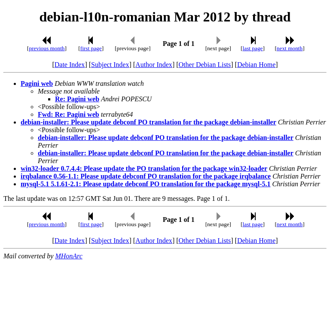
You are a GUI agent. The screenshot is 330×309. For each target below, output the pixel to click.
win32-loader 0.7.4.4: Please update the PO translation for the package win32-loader (144, 168)
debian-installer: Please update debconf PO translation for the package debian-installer (148, 122)
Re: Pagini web (77, 99)
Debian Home (256, 64)
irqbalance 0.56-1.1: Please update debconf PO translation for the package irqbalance (146, 176)
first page (91, 48)
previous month (46, 48)
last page (253, 48)
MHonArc (68, 256)
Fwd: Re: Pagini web (68, 114)
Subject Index (110, 64)
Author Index (153, 64)
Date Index (70, 64)
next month (289, 48)
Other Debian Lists (205, 64)
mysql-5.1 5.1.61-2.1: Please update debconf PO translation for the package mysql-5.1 (145, 184)
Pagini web (37, 83)
